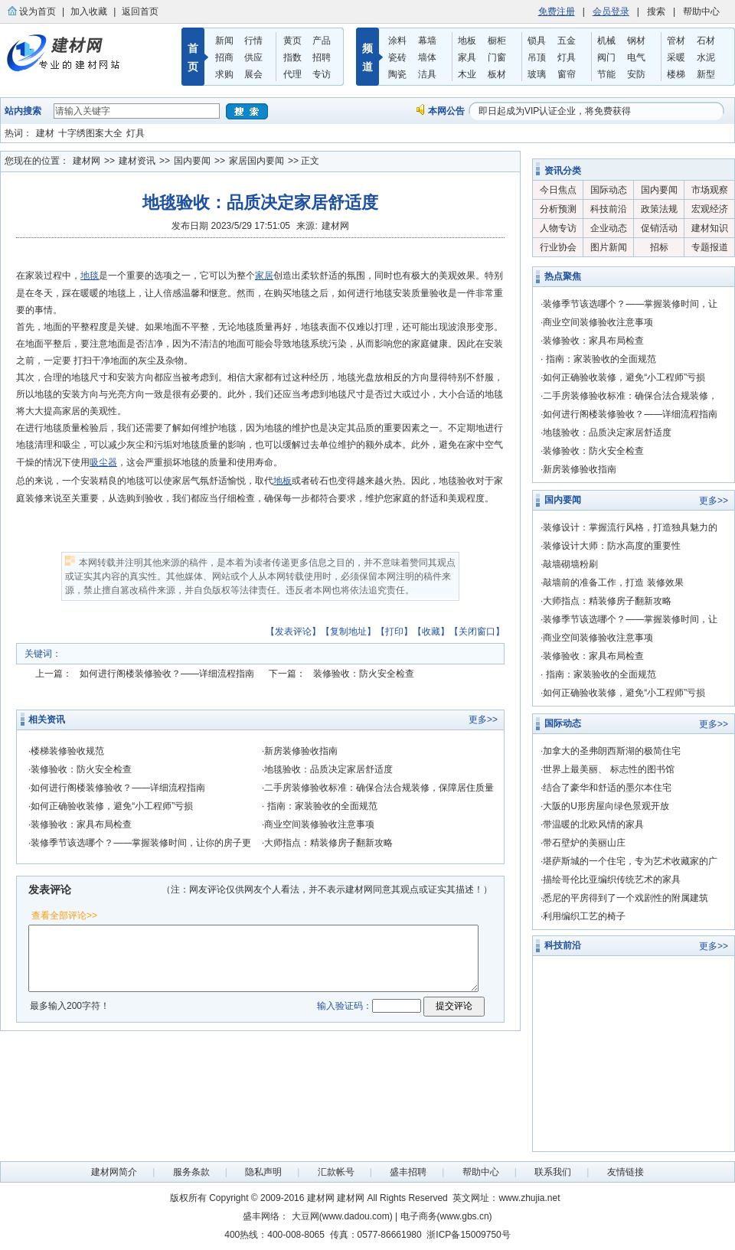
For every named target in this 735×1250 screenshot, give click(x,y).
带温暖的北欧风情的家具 (593, 824)
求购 (224, 74)
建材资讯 (137, 160)
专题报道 (709, 247)
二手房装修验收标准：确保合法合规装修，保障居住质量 (379, 787)
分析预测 (558, 209)
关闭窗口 (477, 631)
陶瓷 (397, 74)
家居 (264, 275)
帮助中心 (701, 11)
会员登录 (611, 11)
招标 (659, 247)
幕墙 (427, 40)
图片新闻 (608, 247)
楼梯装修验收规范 (67, 751)
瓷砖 (397, 57)
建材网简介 (114, 1172)
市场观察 (709, 189)
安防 (636, 74)
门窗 (497, 57)
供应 (253, 57)
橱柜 (497, 40)
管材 (676, 40)
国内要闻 (192, 160)
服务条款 (191, 1172)
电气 (636, 57)
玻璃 (537, 74)
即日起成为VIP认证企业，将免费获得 (555, 111)
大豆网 (305, 1216)
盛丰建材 (72, 57)
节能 (606, 74)
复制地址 (348, 631)
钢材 (636, 40)
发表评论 (293, 631)
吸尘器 (103, 462)
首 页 (193, 57)
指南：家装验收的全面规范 (320, 806)
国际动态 (608, 189)
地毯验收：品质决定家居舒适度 (328, 769)
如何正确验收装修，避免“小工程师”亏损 (112, 806)
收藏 (431, 631)
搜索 (656, 11)
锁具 (537, 40)
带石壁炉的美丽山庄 (584, 842)
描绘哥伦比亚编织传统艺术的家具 (612, 879)
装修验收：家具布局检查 (81, 824)
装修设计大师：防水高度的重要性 (612, 545)
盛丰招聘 (408, 1172)
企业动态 (608, 228)
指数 (292, 57)
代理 (292, 74)
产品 (321, 40)
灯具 (566, 57)
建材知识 (709, 228)
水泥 (706, 57)
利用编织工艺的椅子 (584, 916)
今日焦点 (558, 189)
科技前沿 (608, 209)
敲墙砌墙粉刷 (570, 564)
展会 (253, 74)
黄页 (292, 40)
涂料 (397, 40)
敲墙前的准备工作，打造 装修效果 (613, 582)
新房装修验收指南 (301, 751)
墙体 (427, 57)
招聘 (321, 57)
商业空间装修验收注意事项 (319, 824)
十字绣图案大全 (90, 133)
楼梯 (676, 74)
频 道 (367, 57)
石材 (706, 40)
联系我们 (552, 1172)
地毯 (89, 275)
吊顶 (537, 57)
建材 (45, 133)
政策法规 (659, 209)
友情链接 (625, 1172)
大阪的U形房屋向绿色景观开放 (606, 806)
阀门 (606, 57)
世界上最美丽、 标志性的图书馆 (608, 769)
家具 (467, 57)
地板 (467, 40)
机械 (606, 40)
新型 (706, 74)
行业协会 (558, 247)
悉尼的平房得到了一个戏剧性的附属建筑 (625, 898)
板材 (497, 74)
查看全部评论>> (64, 915)
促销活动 (659, 228)
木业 (467, 74)
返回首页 (140, 11)
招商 (224, 57)
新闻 (224, 40)
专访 (321, 74)
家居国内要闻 (256, 160)
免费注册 (556, 11)
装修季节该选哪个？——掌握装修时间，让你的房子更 (141, 842)
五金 (566, 40)
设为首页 (37, 11)
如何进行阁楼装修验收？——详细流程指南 (167, 673)
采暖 (676, 57)
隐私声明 (263, 1172)
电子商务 (418, 1216)
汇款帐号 (336, 1172)
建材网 (86, 160)
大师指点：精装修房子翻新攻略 (328, 842)
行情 (253, 40)
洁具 (427, 74)
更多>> (483, 719)
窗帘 (566, 74)
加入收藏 (88, 11)
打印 (394, 631)
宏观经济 (709, 209)
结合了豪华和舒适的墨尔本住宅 (607, 787)
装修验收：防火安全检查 (363, 673)
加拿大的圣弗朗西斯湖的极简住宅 (612, 751)
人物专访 (558, 228)
